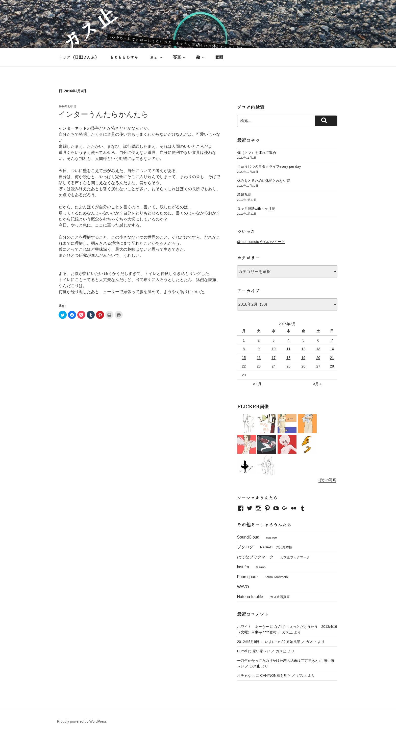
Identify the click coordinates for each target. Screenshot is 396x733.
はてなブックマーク (255, 557)
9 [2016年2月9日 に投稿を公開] (259, 349)
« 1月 (257, 384)
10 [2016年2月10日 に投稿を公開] (273, 349)
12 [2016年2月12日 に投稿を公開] (303, 349)
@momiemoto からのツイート (261, 242)
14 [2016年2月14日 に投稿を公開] (332, 349)
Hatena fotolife (250, 597)
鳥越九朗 (244, 194)
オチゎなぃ (246, 675)
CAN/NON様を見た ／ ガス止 (283, 675)
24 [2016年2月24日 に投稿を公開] (273, 366)
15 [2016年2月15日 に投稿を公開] (244, 358)
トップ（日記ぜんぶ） (79, 57)
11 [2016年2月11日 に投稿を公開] (288, 349)
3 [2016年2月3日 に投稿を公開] (274, 340)
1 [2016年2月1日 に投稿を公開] (244, 340)
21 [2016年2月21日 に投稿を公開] (332, 358)
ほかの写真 (327, 480)
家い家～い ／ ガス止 (269, 651)
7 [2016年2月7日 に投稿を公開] (332, 340)
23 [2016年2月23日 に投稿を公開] (259, 366)
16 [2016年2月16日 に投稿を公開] (259, 358)
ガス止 (88, 28)
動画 (219, 57)
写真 (179, 57)
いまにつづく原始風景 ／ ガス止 (290, 642)
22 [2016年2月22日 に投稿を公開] (244, 366)
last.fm (243, 567)
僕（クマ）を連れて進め (256, 153)
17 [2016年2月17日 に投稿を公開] (273, 358)
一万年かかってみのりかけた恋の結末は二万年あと (277, 661)
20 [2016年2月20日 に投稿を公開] (318, 358)
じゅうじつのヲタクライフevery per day (269, 166)
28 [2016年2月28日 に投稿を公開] (332, 366)
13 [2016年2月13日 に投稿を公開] (318, 349)
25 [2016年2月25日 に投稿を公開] (288, 366)
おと (156, 57)
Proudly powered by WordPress (82, 721)
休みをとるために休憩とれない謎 (263, 181)
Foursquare (247, 577)
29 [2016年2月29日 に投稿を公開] (244, 375)
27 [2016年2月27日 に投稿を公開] (318, 366)
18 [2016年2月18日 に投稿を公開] (288, 358)
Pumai (242, 651)
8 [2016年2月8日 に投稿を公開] (244, 349)
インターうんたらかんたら (103, 114)
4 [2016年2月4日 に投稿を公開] (288, 340)
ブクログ (245, 547)
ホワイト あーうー (253, 627)
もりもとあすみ (124, 57)
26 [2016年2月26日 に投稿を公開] (303, 366)
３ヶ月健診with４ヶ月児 (256, 209)
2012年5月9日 (248, 642)
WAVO (243, 587)
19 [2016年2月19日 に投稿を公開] (303, 358)
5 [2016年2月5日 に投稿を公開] (303, 340)
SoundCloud (248, 537)
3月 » (317, 384)
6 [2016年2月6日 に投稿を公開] (318, 340)
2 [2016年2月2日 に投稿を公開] (259, 340)
